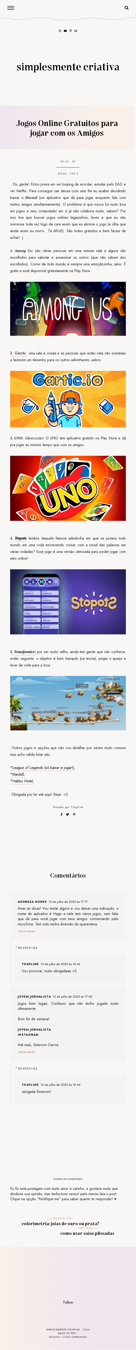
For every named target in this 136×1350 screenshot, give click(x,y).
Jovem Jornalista (34, 996)
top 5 (74, 173)
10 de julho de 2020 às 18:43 (60, 964)
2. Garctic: (18, 353)
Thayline (77, 807)
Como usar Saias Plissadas (87, 1233)
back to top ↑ (68, 1333)
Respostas (28, 948)
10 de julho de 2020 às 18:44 (60, 1085)
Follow (68, 1302)
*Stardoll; (17, 774)
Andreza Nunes (32, 902)
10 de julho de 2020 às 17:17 (68, 902)
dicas (62, 173)
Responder (26, 931)
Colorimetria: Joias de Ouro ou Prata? (60, 1223)
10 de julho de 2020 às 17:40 (72, 996)
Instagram (28, 1034)
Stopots (20, 538)
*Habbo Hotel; (22, 781)
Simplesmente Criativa (68, 66)
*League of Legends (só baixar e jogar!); (42, 767)
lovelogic (79, 1337)
